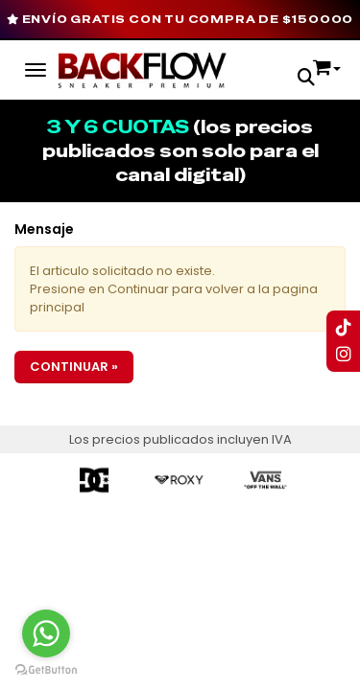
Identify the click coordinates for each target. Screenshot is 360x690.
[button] (306, 79)
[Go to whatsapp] (46, 633)
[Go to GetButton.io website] (46, 670)
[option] (94, 479)
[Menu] (35, 67)
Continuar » (74, 366)
